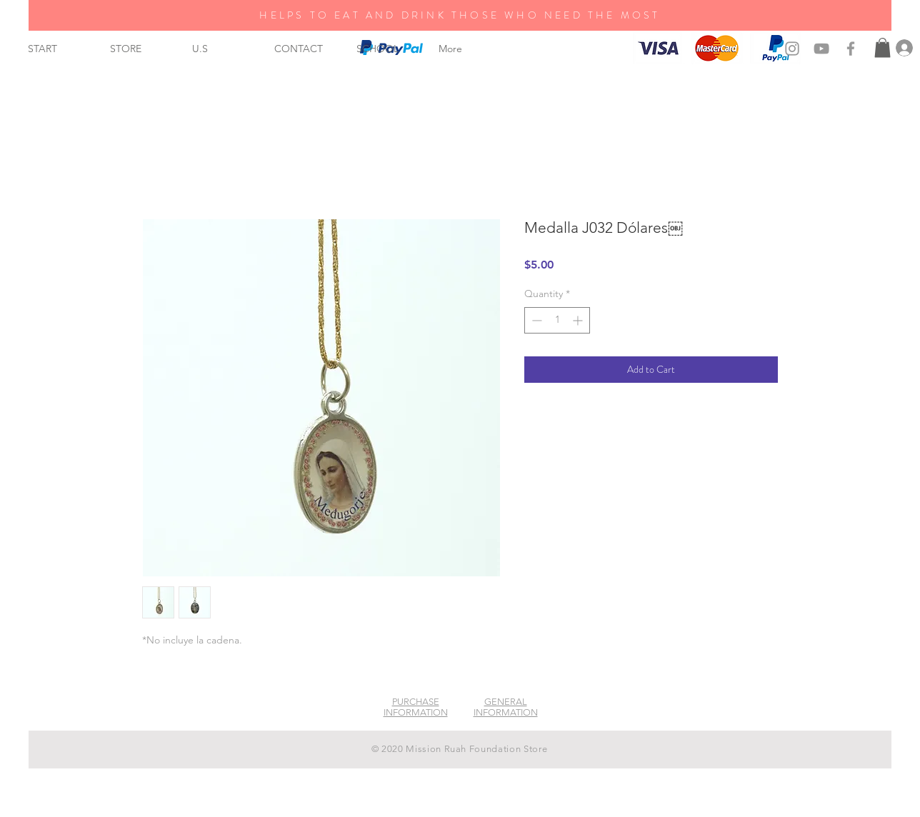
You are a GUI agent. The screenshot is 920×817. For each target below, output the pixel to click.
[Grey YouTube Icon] (821, 48)
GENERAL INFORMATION (506, 707)
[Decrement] (535, 320)
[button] (882, 47)
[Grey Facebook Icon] (850, 48)
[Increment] (579, 320)
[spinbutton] (557, 320)
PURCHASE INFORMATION (416, 707)
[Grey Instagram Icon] (792, 48)
